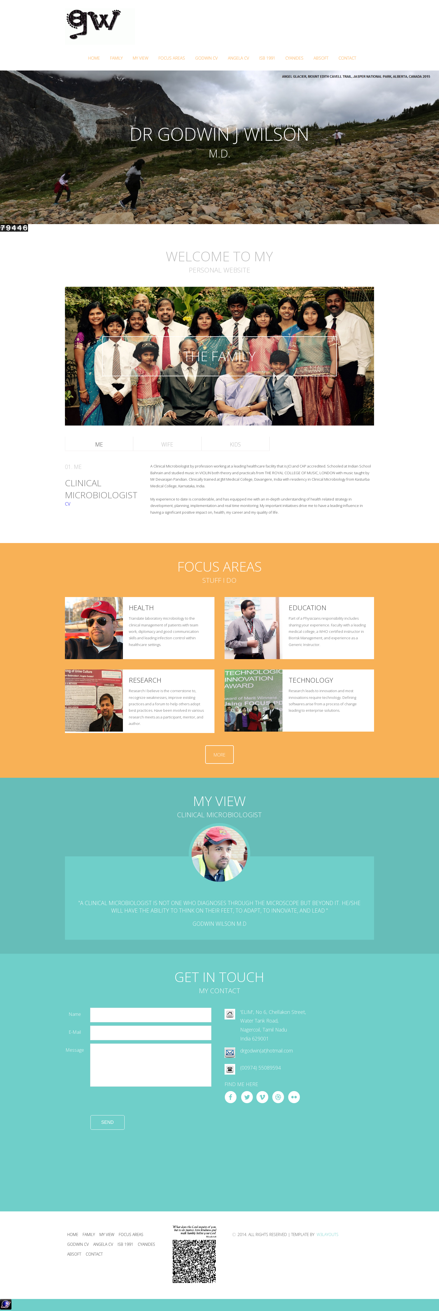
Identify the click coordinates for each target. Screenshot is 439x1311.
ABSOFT (321, 58)
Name (75, 1014)
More (219, 755)
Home (94, 58)
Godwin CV (206, 58)
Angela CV (238, 58)
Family (116, 58)
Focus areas (131, 1234)
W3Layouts (327, 1234)
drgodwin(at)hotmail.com (266, 1050)
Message (75, 1050)
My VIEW (140, 58)
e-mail (75, 1032)
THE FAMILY (219, 356)
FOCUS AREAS (171, 58)
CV (67, 504)
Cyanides (294, 58)
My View (106, 1234)
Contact (347, 58)
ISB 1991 (267, 58)
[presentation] (107, 1104)
